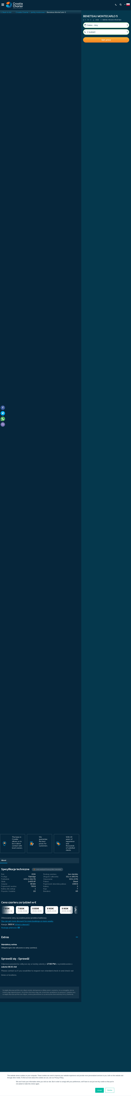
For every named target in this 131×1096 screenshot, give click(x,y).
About (3, 860)
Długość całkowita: (51, 877)
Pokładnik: (5, 879)
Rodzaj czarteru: (50, 874)
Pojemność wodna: (9, 886)
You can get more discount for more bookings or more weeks (27, 921)
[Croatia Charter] (14, 5)
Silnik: (3, 881)
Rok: (3, 874)
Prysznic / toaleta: (8, 891)
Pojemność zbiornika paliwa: (54, 884)
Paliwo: (46, 881)
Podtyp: (4, 877)
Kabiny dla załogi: (8, 889)
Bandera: (47, 891)
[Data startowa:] (106, 25)
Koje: (45, 889)
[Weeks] (106, 32)
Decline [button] (109, 1090)
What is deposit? (22, 924)
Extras (5, 937)
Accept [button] (99, 1090)
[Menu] (2, 5)
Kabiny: (46, 886)
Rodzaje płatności (12, 927)
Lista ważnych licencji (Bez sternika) (48, 869)
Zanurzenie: (48, 879)
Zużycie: (4, 884)
